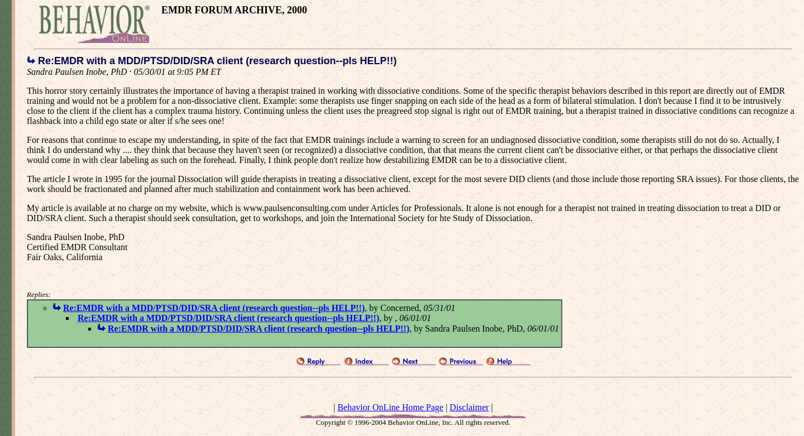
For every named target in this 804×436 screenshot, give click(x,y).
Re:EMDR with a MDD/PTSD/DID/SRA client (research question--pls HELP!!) (214, 308)
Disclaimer (469, 407)
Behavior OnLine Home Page (390, 407)
